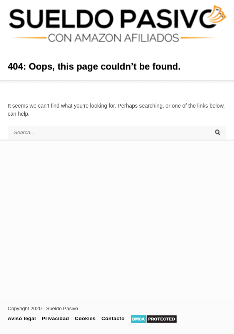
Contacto (113, 318)
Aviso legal (22, 318)
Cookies (85, 318)
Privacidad (55, 318)
